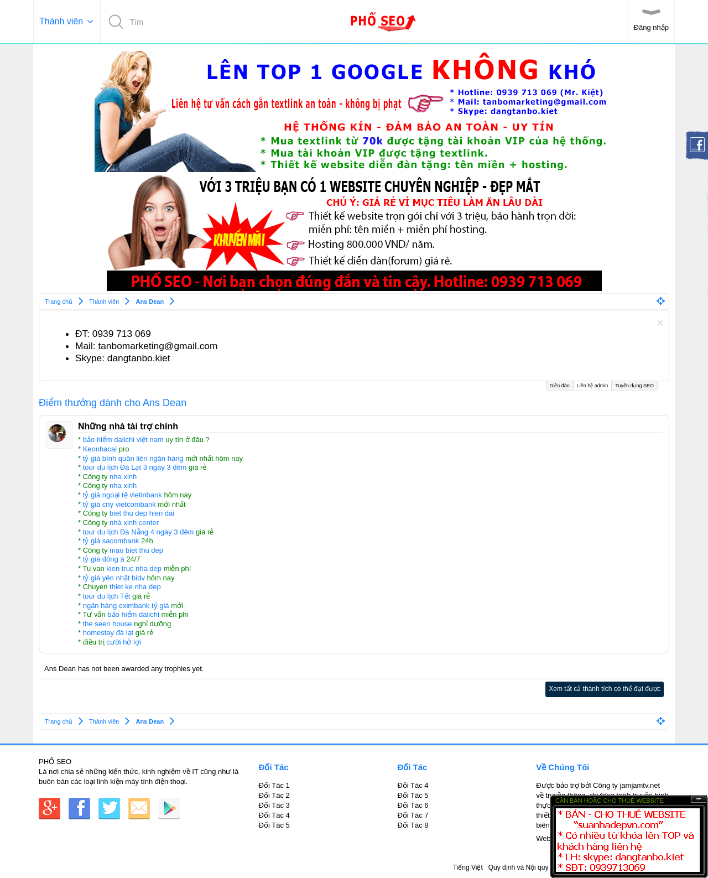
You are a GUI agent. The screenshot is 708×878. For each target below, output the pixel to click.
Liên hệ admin (592, 384)
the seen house (107, 624)
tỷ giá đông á (103, 559)
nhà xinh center (134, 522)
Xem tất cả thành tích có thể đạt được (604, 689)
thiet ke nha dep (135, 587)
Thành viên (61, 21)
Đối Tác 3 (274, 805)
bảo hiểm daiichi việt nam (123, 439)
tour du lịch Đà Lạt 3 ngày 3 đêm (135, 467)
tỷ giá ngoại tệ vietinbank (122, 495)
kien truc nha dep (134, 568)
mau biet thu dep (136, 550)
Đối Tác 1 (274, 785)
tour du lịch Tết (107, 596)
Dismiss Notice (660, 323)
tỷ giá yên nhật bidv (114, 578)
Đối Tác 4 (274, 815)
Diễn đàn (560, 385)
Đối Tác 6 (412, 805)
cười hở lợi (123, 642)
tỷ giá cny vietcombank (119, 504)
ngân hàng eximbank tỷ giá (126, 605)
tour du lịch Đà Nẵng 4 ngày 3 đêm (138, 532)
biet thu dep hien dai (142, 513)
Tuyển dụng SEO (634, 385)
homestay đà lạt (108, 632)
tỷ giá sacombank (111, 541)
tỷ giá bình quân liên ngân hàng (133, 458)
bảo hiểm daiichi (133, 614)
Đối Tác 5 (274, 825)
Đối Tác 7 (412, 815)
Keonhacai (100, 449)
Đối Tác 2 (274, 795)
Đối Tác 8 (412, 825)
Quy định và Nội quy (518, 867)
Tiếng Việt (468, 867)
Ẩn (698, 799)
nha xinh (123, 476)
